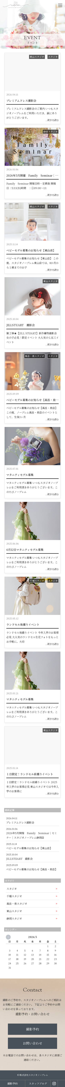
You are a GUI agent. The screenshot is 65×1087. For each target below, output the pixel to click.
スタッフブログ (38, 1083)
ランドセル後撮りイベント (22, 625)
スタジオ (53, 56)
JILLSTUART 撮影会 (20, 325)
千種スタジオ (37, 580)
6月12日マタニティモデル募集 (25, 550)
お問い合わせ (32, 1043)
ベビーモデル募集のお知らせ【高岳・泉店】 (33, 400)
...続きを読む (52, 120)
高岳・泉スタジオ (34, 356)
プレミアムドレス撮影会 (21, 101)
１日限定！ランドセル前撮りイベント (29, 774)
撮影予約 (32, 1029)
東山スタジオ (37, 56)
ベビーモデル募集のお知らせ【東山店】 (31, 250)
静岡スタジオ (50, 131)
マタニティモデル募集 (20, 475)
